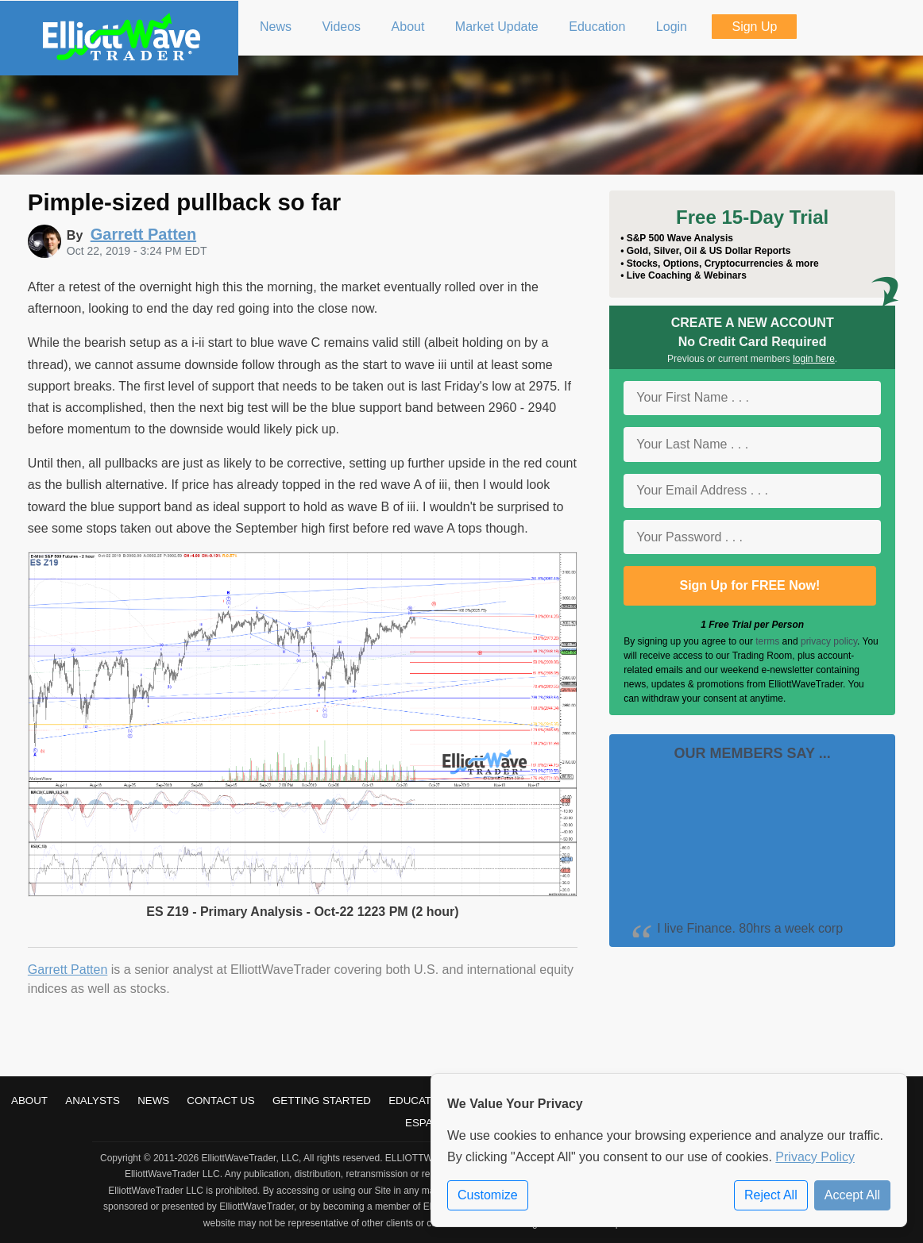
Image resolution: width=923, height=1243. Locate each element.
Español (429, 1123)
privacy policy (829, 641)
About (29, 1100)
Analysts (92, 1100)
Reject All (770, 1195)
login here (814, 358)
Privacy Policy (815, 1157)
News (153, 1100)
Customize (488, 1195)
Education (419, 1100)
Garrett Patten (68, 969)
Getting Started (321, 1100)
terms (767, 641)
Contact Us (220, 1100)
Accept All (852, 1195)
